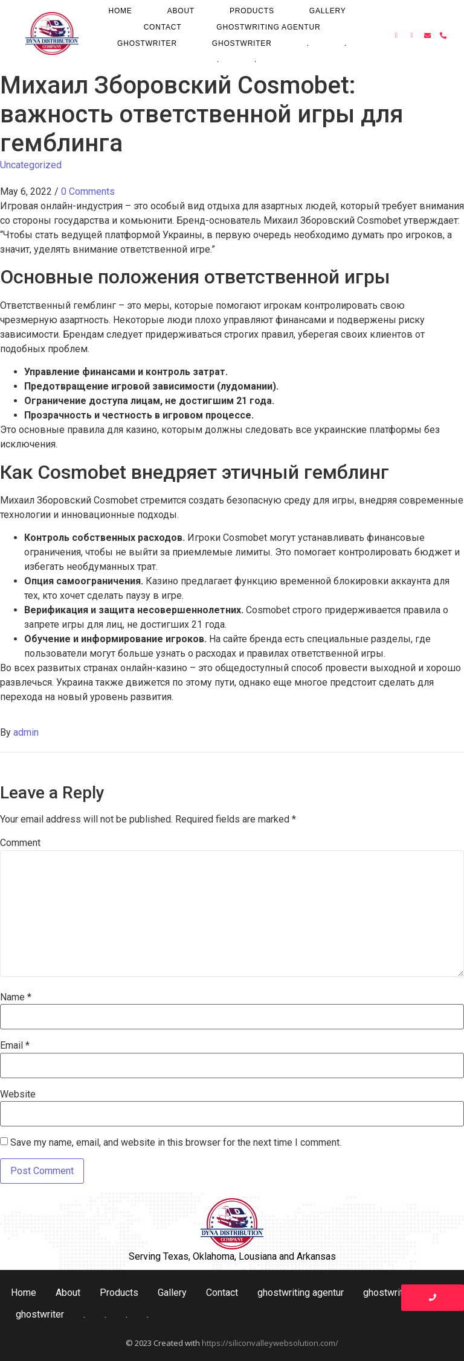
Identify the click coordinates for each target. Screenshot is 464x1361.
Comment (20, 843)
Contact (163, 27)
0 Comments (88, 191)
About (181, 11)
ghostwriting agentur (268, 27)
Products (252, 11)
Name (15, 997)
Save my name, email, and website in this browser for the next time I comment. (175, 1143)
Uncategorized (31, 165)
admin (26, 732)
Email (15, 1045)
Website (18, 1094)
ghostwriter (147, 43)
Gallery (327, 11)
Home (120, 11)
